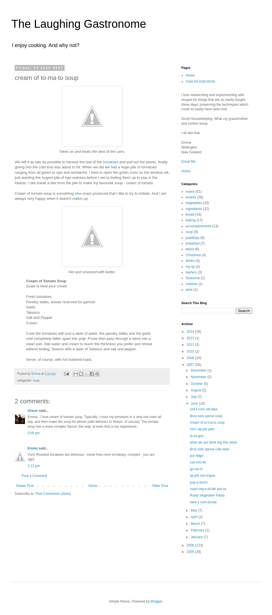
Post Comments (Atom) (53, 494)
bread (190, 215)
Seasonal (193, 278)
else (78, 193)
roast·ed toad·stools (200, 81)
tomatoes (110, 162)
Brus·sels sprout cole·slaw (209, 449)
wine (189, 290)
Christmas (193, 255)
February (198, 530)
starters (191, 272)
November (199, 377)
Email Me (188, 162)
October (197, 384)
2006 (191, 545)
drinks (190, 261)
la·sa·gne (197, 436)
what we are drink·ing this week (213, 442)
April (194, 517)
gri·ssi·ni (196, 469)
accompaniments (198, 226)
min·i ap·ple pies (202, 429)
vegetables (194, 203)
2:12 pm (33, 466)
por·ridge (196, 456)
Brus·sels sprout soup (206, 416)
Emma (32, 448)
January (197, 537)
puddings (192, 238)
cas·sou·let (198, 462)
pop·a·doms (199, 482)
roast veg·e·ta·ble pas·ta (208, 489)
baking (191, 220)
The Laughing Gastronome (78, 24)
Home (92, 486)
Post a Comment (34, 476)
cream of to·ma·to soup (207, 423)
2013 (191, 338)
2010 (191, 351)
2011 (191, 345)
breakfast (192, 243)
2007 (191, 365)
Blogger (156, 601)
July (194, 397)
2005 (191, 552)
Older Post (160, 486)
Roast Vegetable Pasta (207, 495)
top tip (190, 267)
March (196, 524)
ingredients (194, 209)
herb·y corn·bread (203, 502)
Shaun (32, 411)
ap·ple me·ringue (202, 476)
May (194, 510)
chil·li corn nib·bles (204, 409)
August (196, 390)
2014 (191, 332)
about (190, 249)
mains (190, 192)
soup (36, 380)
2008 (191, 358)
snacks (191, 197)
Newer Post (25, 486)
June (195, 404)
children (191, 284)
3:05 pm (33, 433)
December (199, 370)
